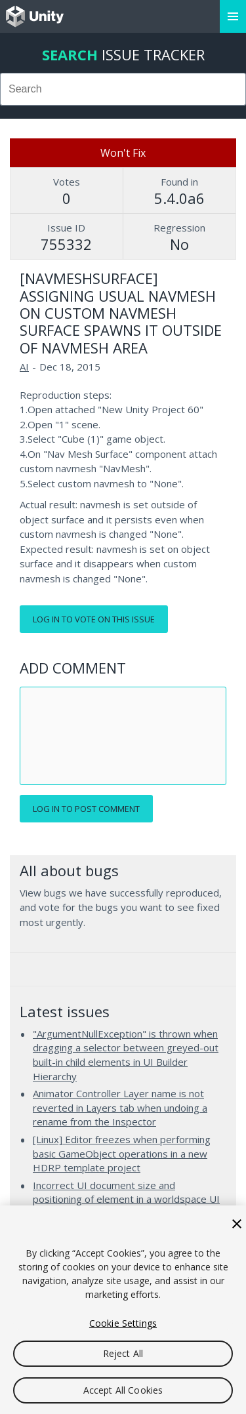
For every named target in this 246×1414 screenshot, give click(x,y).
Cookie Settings (123, 1323)
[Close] (237, 1223)
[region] (123, 1309)
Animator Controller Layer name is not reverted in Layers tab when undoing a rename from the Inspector (120, 1107)
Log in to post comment (86, 809)
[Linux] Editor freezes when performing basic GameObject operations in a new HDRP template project (122, 1153)
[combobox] (123, 89)
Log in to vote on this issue (94, 619)
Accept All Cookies (123, 1390)
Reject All (123, 1353)
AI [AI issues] (24, 366)
